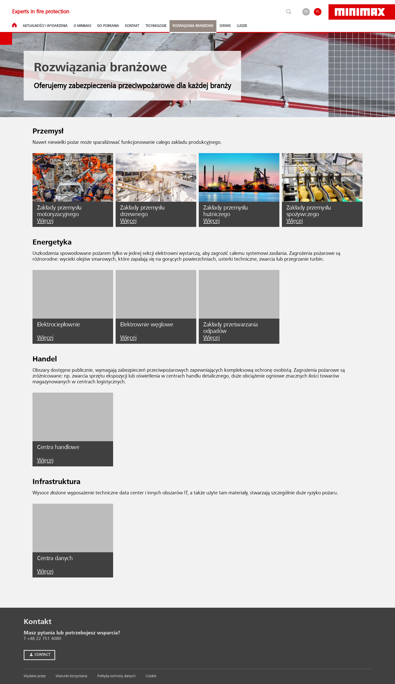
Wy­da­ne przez (35, 676)
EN (306, 11)
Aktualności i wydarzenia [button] (45, 26)
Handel (44, 359)
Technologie (156, 26)
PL (317, 11)
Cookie (151, 676)
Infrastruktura (56, 482)
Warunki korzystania (71, 676)
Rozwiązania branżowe (193, 26)
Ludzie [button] (242, 26)
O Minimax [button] (82, 26)
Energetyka (52, 242)
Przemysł (47, 131)
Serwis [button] (225, 26)
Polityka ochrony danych (116, 676)
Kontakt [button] (132, 26)
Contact (39, 655)
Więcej (45, 221)
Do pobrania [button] (108, 26)
